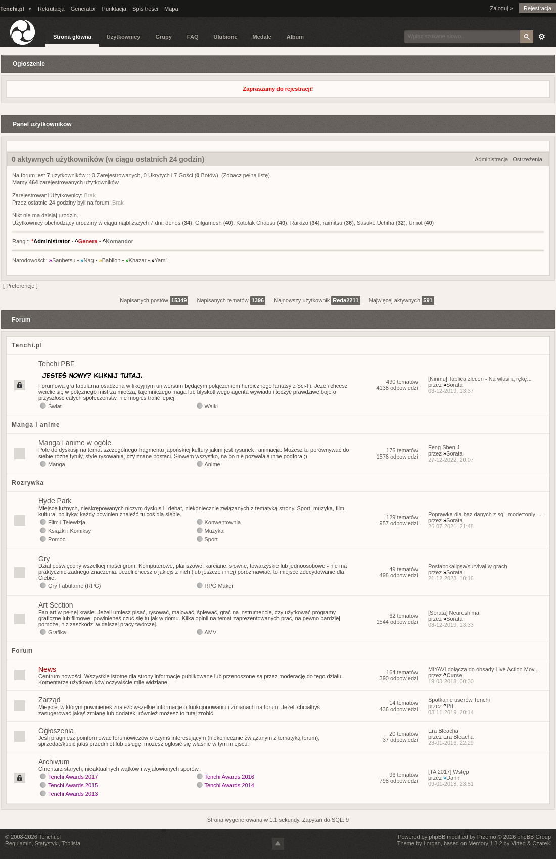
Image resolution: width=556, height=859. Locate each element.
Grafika (57, 632)
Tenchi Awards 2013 (73, 794)
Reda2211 (345, 300)
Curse (452, 675)
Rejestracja (537, 8)
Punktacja (114, 9)
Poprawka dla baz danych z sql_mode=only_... (485, 514)
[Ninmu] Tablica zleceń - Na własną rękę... (480, 379)
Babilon (110, 260)
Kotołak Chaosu (255, 223)
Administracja (491, 159)
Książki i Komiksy (69, 531)
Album (295, 37)
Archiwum (53, 761)
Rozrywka (28, 482)
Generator (83, 9)
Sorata (453, 385)
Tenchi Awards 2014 (229, 785)
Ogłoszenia (56, 731)
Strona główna (72, 37)
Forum (22, 650)
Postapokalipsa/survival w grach (467, 566)
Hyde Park (54, 501)
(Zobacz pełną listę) (245, 175)
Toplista (71, 843)
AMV (211, 632)
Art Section (55, 605)
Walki (211, 406)
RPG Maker (219, 586)
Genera (86, 241)
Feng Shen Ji (444, 447)
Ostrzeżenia (527, 159)
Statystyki (47, 843)
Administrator (50, 241)
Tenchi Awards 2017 (73, 777)
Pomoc (56, 539)
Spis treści (145, 9)
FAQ (193, 37)
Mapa (171, 9)
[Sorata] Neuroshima (453, 613)
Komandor (118, 241)
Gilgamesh (208, 223)
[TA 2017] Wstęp (448, 772)
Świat (55, 406)
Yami (158, 260)
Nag (87, 260)
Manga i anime (36, 424)
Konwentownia (223, 522)
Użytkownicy (124, 37)
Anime (212, 464)
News (47, 669)
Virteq (518, 843)
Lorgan (432, 843)
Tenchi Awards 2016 (229, 777)
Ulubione (225, 37)
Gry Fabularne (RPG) (74, 586)
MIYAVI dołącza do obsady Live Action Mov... (483, 669)
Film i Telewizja (66, 522)
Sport (211, 539)
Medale (262, 37)
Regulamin (18, 843)
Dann (451, 778)
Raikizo (299, 223)
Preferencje (20, 286)
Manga (56, 464)
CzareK (541, 843)
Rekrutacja (51, 9)
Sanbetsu (62, 260)
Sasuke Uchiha (375, 223)
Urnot (416, 223)
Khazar (135, 260)
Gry (44, 558)
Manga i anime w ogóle (74, 443)
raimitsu (333, 223)
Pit (448, 706)
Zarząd (49, 700)
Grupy (163, 37)
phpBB (437, 837)
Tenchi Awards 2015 (73, 785)
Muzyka (214, 531)
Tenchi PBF (56, 364)
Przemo (486, 837)
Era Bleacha (443, 731)
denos (172, 223)
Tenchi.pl (27, 345)
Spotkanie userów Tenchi (459, 700)
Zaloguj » (501, 8)
